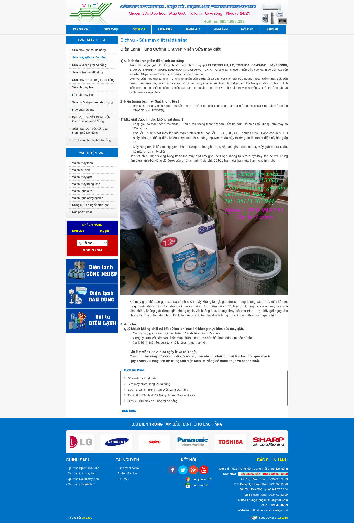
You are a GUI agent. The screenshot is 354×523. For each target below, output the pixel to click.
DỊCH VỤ (139, 29)
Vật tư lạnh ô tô (82, 191)
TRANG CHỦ (82, 29)
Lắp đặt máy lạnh (83, 94)
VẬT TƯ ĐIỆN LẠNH (92, 153)
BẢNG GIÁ (193, 29)
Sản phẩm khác (82, 212)
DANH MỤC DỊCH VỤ (92, 40)
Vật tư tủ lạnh (81, 170)
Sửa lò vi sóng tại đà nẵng (89, 65)
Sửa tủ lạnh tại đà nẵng (87, 72)
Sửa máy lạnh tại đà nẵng (89, 50)
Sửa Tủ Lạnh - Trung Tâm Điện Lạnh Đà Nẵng (158, 389)
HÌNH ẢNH (221, 29)
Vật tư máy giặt (82, 177)
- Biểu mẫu (122, 479)
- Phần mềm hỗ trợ (127, 468)
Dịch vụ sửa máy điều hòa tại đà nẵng (152, 401)
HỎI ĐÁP (247, 29)
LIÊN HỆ (273, 29)
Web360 (87, 517)
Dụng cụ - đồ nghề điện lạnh (90, 205)
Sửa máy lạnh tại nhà (142, 378)
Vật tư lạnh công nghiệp (87, 198)
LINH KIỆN (165, 29)
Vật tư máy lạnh (82, 163)
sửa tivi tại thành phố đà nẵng (91, 140)
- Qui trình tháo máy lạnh (81, 473)
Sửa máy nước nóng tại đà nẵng (93, 80)
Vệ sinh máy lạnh (83, 87)
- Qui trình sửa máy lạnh (81, 484)
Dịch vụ (127, 40)
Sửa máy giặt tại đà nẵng (89, 57)
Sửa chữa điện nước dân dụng (92, 102)
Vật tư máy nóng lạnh (86, 184)
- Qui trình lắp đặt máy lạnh (82, 468)
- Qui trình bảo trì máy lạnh (82, 479)
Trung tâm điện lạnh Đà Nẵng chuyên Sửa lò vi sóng (162, 395)
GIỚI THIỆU (111, 29)
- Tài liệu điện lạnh (127, 473)
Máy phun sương (83, 109)
